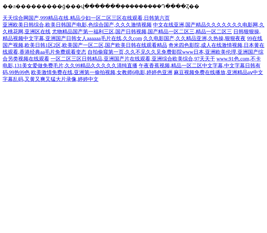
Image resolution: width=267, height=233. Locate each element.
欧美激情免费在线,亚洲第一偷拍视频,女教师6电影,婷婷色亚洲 (101, 72)
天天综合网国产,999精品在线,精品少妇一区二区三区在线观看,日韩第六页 (86, 18)
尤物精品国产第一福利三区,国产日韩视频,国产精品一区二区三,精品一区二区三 (142, 31)
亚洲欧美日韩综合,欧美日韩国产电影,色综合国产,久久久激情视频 (77, 25)
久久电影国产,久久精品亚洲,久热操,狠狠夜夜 (194, 38)
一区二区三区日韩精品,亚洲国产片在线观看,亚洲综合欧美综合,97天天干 (133, 58)
